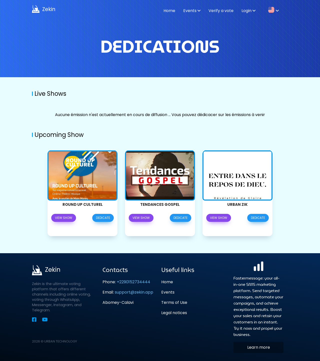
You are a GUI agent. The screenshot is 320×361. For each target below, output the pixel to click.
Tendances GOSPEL (160, 204)
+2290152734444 (133, 282)
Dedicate (103, 218)
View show (63, 218)
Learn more (258, 347)
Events (167, 292)
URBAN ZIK (237, 204)
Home (167, 282)
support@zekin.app (134, 292)
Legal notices (174, 313)
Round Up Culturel (82, 204)
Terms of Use (174, 302)
